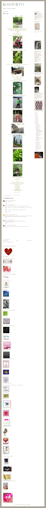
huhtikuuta (37, 145)
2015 (36, 117)
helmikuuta (37, 147)
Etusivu (17, 240)
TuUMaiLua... (38, 133)
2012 (36, 120)
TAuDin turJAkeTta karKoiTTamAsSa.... (39, 130)
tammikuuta (37, 148)
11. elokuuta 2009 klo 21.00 (11, 200)
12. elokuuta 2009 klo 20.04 (11, 225)
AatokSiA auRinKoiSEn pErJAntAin (39, 135)
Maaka (6, 225)
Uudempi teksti (5, 240)
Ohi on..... (37, 136)
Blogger (29, 504)
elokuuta (37, 129)
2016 (36, 116)
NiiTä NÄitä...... (38, 140)
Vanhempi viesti (29, 240)
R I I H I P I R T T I (13, 4)
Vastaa (6, 202)
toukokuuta (37, 144)
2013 (36, 119)
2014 (36, 118)
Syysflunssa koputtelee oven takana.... (39, 132)
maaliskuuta (38, 146)
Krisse (6, 200)
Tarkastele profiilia (37, 19)
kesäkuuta (37, 143)
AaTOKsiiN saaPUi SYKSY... (38, 139)
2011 (36, 121)
